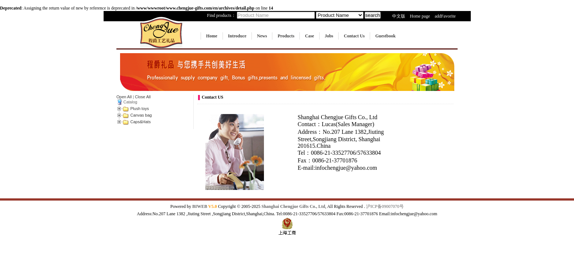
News (262, 35)
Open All (124, 97)
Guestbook (385, 35)
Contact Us (354, 35)
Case (309, 35)
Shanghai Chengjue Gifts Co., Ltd (293, 206)
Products (285, 35)
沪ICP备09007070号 (385, 206)
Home (211, 35)
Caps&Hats (140, 122)
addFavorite (445, 16)
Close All (143, 97)
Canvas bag (141, 115)
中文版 (398, 16)
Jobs (329, 35)
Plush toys (139, 108)
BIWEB (204, 206)
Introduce (237, 35)
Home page (420, 16)
